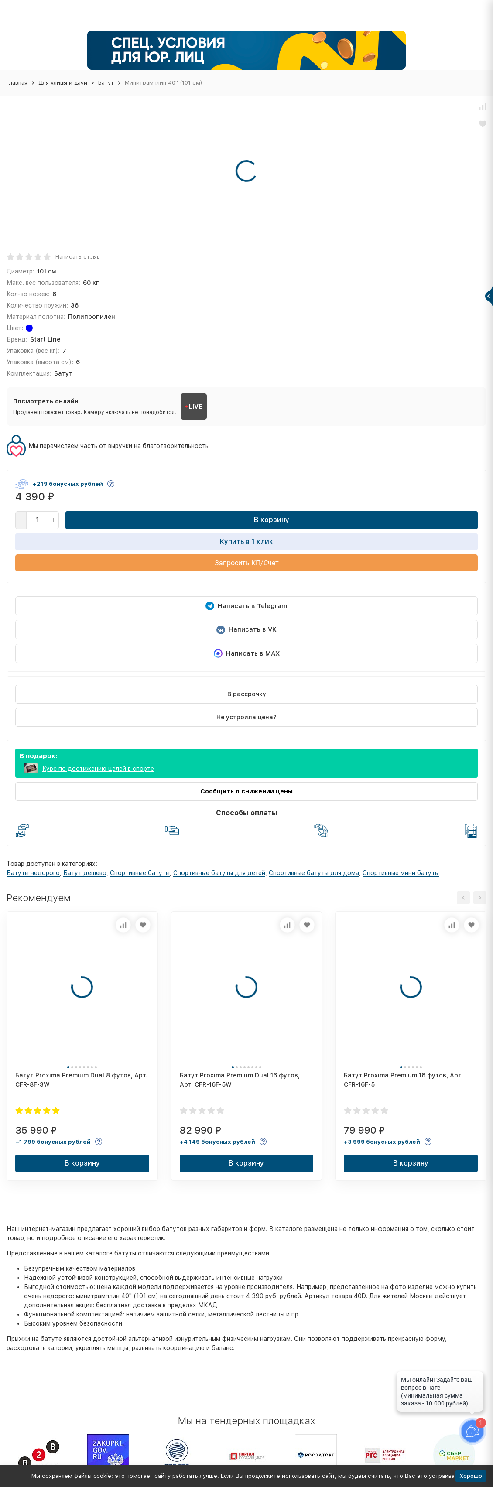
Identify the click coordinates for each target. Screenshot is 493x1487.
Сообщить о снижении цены (246, 791)
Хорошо (470, 1476)
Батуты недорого (33, 872)
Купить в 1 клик (246, 541)
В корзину (271, 520)
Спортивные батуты (140, 872)
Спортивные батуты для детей (219, 872)
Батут (106, 82)
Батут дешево (84, 872)
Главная (17, 82)
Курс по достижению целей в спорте (98, 768)
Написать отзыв (77, 256)
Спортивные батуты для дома (314, 872)
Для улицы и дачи (62, 82)
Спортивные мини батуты (401, 872)
